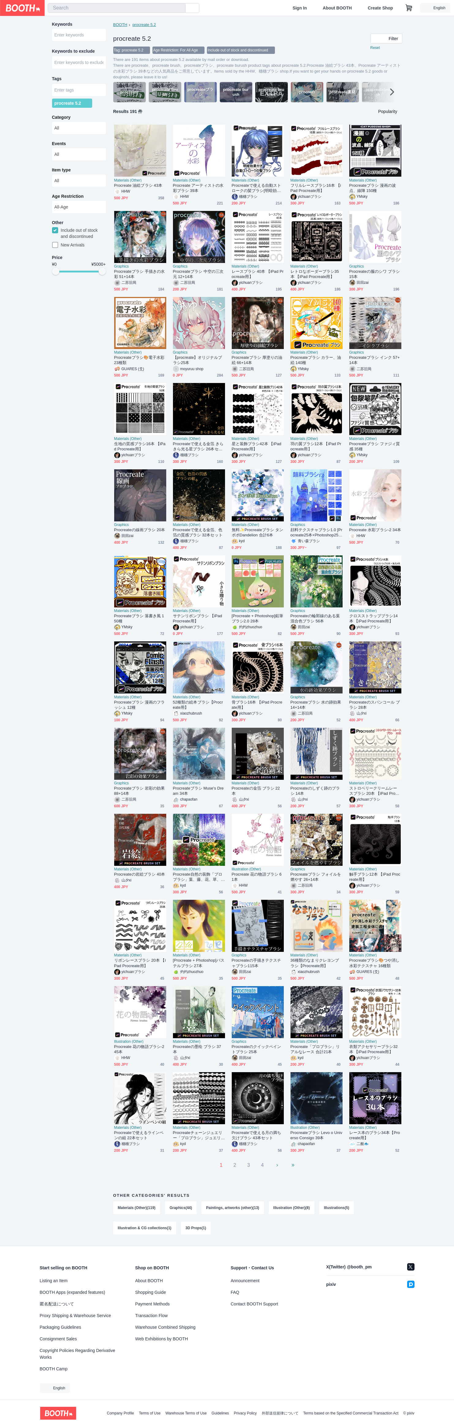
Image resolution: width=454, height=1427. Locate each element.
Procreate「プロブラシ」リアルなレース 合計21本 (315, 1049)
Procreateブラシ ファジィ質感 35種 (374, 446)
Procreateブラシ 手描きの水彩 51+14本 (139, 274)
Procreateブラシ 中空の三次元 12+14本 (198, 274)
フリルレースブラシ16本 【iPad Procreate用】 (316, 188)
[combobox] (117, 8)
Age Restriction (68, 196)
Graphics (121, 266)
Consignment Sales (58, 1338)
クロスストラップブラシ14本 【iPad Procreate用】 (373, 618)
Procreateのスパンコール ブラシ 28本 (374, 705)
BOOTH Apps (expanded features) (72, 1292)
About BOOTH (337, 8)
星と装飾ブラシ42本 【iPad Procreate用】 (256, 446)
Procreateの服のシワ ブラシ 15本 (374, 274)
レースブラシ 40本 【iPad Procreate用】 (258, 274)
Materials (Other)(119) (137, 1208)
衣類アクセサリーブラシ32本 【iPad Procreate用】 (373, 1049)
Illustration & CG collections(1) (144, 1228)
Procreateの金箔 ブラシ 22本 (256, 791)
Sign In (300, 8)
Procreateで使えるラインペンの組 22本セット (139, 1135)
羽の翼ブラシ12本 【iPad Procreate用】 (316, 446)
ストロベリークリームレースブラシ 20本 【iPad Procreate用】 (375, 791)
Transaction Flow (151, 1315)
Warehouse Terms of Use (186, 1413)
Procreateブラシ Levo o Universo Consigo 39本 (317, 1135)
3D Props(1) (196, 1228)
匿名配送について (57, 1303)
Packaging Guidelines (60, 1327)
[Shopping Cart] (409, 8)
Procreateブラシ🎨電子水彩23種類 (139, 360)
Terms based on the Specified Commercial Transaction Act (351, 1413)
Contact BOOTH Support (254, 1303)
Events (59, 143)
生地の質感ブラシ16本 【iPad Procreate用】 (140, 446)
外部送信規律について (280, 1413)
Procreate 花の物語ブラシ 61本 (257, 877)
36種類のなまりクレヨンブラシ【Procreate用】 (315, 963)
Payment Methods (152, 1303)
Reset (375, 48)
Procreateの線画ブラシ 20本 (139, 530)
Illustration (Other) (246, 869)
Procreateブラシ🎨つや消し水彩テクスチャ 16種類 (374, 963)
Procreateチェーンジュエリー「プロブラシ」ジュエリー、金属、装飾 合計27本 (198, 1135)
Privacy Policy (245, 1413)
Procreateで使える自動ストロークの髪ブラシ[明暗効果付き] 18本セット (256, 188)
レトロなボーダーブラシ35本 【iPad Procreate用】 (315, 274)
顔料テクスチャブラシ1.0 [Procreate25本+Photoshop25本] (317, 533)
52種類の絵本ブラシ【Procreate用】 (198, 705)
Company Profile (120, 1413)
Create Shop (380, 8)
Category (61, 117)
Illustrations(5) (336, 1208)
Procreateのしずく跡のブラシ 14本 (315, 791)
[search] (179, 8)
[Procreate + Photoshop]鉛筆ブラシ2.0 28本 (257, 618)
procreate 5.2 (144, 24)
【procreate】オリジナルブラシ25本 (197, 360)
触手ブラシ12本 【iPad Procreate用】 (374, 877)
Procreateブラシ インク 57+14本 (374, 360)
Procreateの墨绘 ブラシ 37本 (197, 1049)
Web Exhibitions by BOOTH (161, 1338)
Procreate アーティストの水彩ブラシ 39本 (198, 188)
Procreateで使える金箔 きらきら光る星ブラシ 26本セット (198, 446)
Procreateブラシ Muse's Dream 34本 (198, 791)
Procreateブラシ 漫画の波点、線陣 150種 (372, 188)
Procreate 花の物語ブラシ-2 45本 (139, 1049)
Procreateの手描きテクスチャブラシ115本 (256, 963)
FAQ (235, 1292)
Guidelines (220, 1413)
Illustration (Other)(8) (291, 1208)
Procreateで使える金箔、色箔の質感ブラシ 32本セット (198, 532)
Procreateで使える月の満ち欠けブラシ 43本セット (256, 1135)
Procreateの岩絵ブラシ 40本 (139, 874)
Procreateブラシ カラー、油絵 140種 (316, 360)
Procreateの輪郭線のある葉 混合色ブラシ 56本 (315, 618)
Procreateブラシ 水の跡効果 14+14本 (316, 705)
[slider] (55, 271)
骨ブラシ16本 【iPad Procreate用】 (257, 705)
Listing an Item (54, 1280)
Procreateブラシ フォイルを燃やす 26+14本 (316, 877)
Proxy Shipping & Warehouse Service (75, 1315)
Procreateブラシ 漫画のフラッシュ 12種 (139, 705)
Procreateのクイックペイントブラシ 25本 (256, 1049)
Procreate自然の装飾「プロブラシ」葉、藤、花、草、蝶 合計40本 (198, 877)
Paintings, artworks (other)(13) (232, 1208)
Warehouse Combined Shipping (165, 1327)
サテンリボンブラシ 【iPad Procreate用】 (197, 618)
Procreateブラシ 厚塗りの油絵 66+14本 (257, 360)
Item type (61, 170)
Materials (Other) (128, 180)
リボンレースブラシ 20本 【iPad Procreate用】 (140, 963)
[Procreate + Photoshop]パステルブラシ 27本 (199, 963)
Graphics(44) (181, 1208)
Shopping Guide (150, 1292)
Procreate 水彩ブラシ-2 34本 (375, 530)
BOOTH (120, 24)
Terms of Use (150, 1413)
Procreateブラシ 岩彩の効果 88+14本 (139, 791)
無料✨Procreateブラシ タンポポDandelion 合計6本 (257, 532)
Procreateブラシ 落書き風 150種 (139, 618)
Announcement (245, 1280)
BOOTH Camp (54, 1368)
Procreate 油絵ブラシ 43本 (138, 185)
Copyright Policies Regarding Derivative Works (77, 1354)
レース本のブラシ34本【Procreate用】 (374, 1135)
